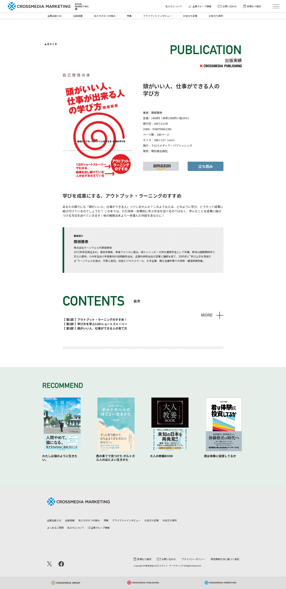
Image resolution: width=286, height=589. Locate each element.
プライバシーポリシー (193, 559)
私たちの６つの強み (105, 16)
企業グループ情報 (200, 6)
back (52, 44)
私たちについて (173, 6)
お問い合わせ (227, 6)
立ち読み (205, 166)
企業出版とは (54, 16)
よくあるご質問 (55, 527)
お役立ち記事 (190, 16)
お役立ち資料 (216, 16)
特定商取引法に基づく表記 (225, 559)
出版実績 (78, 16)
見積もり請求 (252, 6)
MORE (206, 315)
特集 (129, 16)
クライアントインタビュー (157, 16)
